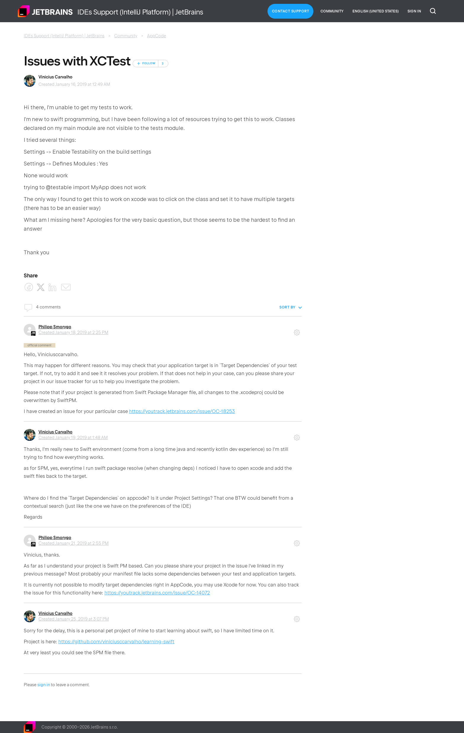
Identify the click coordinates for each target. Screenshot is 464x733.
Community (332, 11)
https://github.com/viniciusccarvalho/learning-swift (116, 641)
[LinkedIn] (52, 287)
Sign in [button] (414, 11)
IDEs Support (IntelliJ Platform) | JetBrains (64, 35)
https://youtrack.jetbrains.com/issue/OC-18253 (182, 411)
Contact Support (290, 11)
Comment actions (297, 330)
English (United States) (375, 11)
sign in (43, 684)
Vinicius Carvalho (55, 77)
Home (45, 11)
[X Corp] (40, 287)
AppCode (156, 35)
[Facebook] (29, 287)
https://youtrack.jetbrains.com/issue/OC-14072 (157, 593)
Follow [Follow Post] (149, 63)
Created (73, 332)
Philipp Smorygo (54, 326)
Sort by (287, 307)
